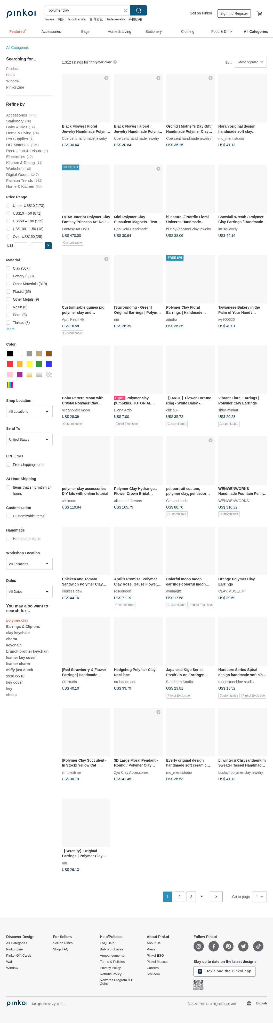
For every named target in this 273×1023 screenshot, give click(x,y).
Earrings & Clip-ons (23, 626)
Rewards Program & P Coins (116, 982)
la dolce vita (77, 19)
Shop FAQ (61, 949)
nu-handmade (125, 682)
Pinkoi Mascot (157, 962)
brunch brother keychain (27, 651)
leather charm (18, 664)
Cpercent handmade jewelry (84, 138)
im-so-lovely (228, 229)
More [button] (10, 329)
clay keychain (18, 633)
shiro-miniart (228, 410)
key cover (14, 682)
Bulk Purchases (111, 949)
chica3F (172, 410)
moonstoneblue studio (236, 682)
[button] (48, 245)
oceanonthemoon (76, 410)
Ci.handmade (177, 500)
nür (116, 319)
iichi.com (153, 974)
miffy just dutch (19, 670)
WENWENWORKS (233, 500)
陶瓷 (61, 19)
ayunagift (173, 591)
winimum (69, 500)
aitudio (171, 319)
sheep (11, 695)
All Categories (17, 47)
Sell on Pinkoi (201, 13)
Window (12, 81)
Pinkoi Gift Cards (18, 955)
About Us (153, 943)
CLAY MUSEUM (231, 591)
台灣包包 (96, 19)
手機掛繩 (135, 19)
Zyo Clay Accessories (131, 772)
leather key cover (21, 657)
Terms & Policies (112, 962)
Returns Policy (111, 974)
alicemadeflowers (128, 500)
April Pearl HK (73, 319)
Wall (9, 962)
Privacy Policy (110, 968)
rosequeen (122, 591)
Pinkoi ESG (155, 955)
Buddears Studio (179, 682)
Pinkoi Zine (15, 87)
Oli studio (69, 682)
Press (151, 949)
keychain (14, 645)
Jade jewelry (115, 19)
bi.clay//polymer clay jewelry (188, 229)
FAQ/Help (107, 943)
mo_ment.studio (231, 138)
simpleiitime (71, 772)
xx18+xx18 (15, 676)
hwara (49, 19)
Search (138, 10)
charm (11, 639)
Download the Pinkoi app (224, 971)
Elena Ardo (123, 410)
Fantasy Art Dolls (75, 229)
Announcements (112, 955)
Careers (153, 968)
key (9, 688)
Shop (10, 75)
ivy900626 (226, 319)
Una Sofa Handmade (131, 229)
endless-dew (72, 591)
